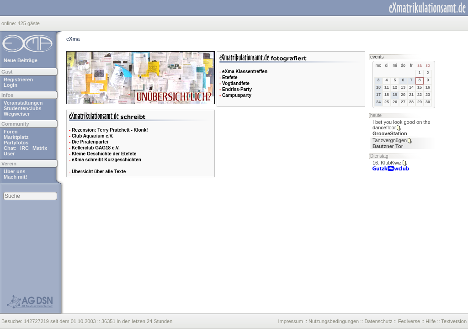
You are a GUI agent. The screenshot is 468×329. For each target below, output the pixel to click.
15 (419, 87)
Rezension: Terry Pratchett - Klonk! (110, 130)
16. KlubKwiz (387, 162)
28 (411, 102)
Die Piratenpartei (90, 141)
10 (378, 87)
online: (9, 23)
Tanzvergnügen (389, 140)
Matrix (39, 148)
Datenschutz (378, 321)
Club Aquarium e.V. (92, 135)
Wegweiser (17, 114)
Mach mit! (15, 177)
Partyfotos (16, 142)
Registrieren (18, 79)
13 (403, 87)
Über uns (15, 171)
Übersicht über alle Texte (99, 171)
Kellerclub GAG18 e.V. (96, 147)
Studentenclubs (23, 108)
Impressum (290, 321)
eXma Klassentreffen (244, 71)
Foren (11, 131)
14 (411, 87)
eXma (73, 39)
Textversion (454, 321)
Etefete (229, 77)
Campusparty (236, 95)
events (376, 56)
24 (378, 102)
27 (403, 102)
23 (427, 94)
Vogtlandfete (236, 83)
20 (403, 94)
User (9, 153)
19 (395, 94)
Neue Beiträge (20, 60)
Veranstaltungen (23, 103)
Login (10, 85)
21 (411, 94)
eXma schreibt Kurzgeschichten (106, 159)
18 (386, 94)
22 (419, 94)
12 (395, 87)
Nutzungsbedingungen (333, 321)
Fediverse (409, 321)
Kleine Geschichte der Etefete (104, 153)
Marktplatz (16, 137)
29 (419, 102)
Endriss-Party (237, 89)
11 (386, 87)
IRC (24, 148)
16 (427, 87)
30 (427, 102)
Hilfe (430, 321)
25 (386, 102)
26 (395, 102)
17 (378, 94)
